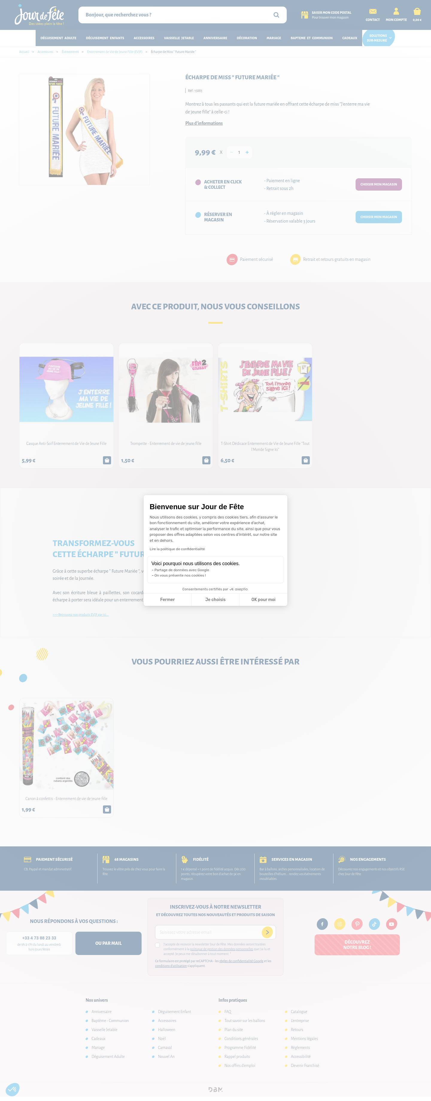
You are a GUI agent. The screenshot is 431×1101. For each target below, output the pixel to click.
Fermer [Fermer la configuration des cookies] (167, 599)
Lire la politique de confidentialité (177, 549)
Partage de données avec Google (181, 570)
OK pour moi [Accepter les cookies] (263, 599)
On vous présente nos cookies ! (180, 575)
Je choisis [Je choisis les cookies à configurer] (215, 599)
